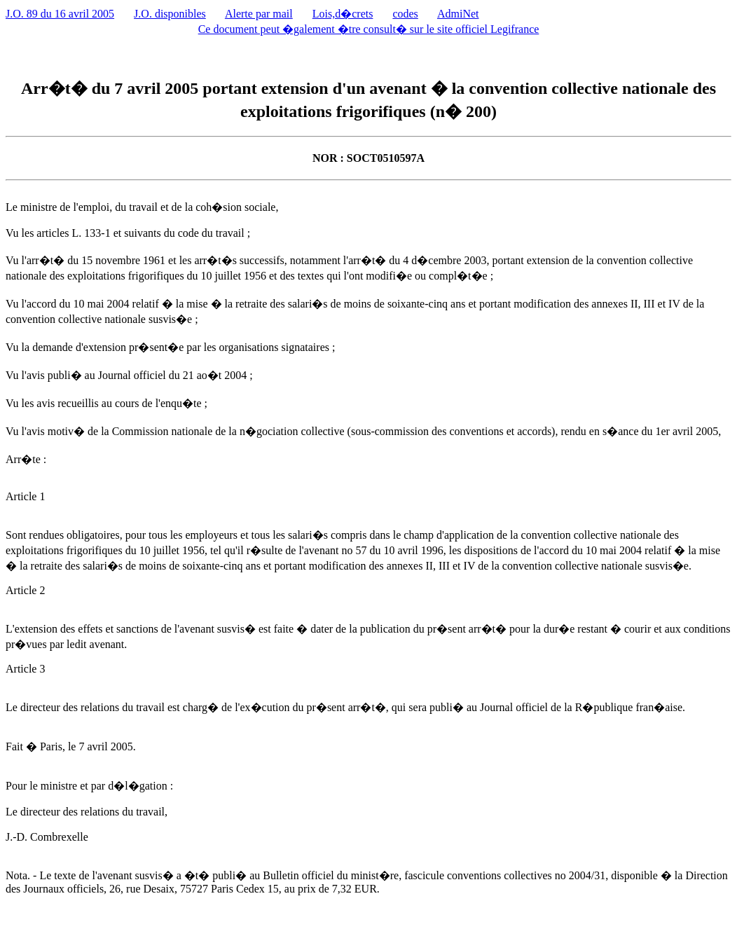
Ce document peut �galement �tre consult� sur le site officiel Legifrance (368, 29)
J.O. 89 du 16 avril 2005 (60, 14)
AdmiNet (458, 14)
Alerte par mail (259, 14)
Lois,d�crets (342, 14)
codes (405, 14)
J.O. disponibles (170, 14)
